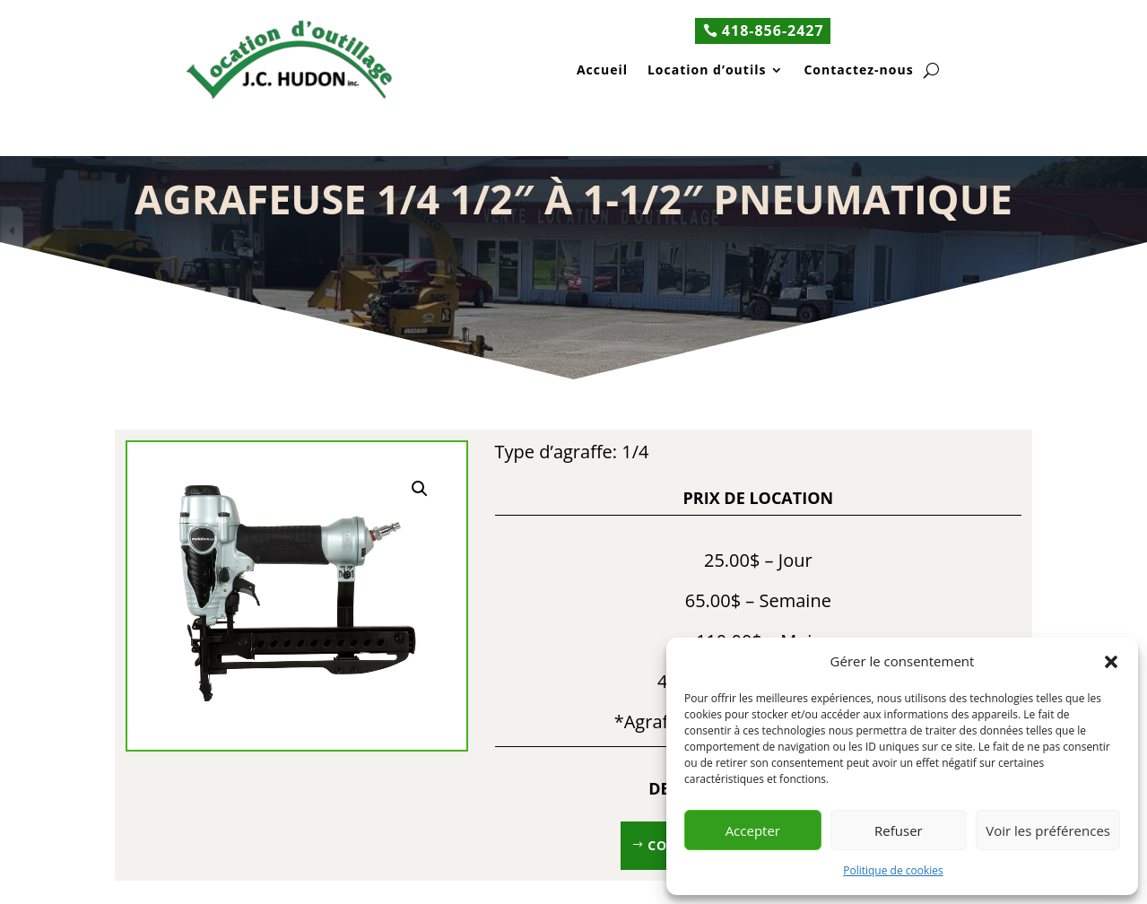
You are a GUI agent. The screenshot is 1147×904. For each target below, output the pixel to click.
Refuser (898, 830)
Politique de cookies (893, 870)
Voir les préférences (1048, 830)
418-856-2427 (773, 30)
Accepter (753, 830)
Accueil (602, 71)
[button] (1111, 662)
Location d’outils (706, 71)
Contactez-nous (858, 71)
